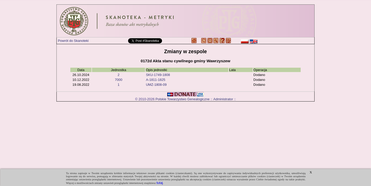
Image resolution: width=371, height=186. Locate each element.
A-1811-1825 (155, 80)
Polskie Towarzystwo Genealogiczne (183, 99)
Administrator (223, 99)
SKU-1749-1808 (158, 75)
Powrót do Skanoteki (73, 41)
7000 (118, 80)
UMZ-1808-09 (156, 85)
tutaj (159, 183)
